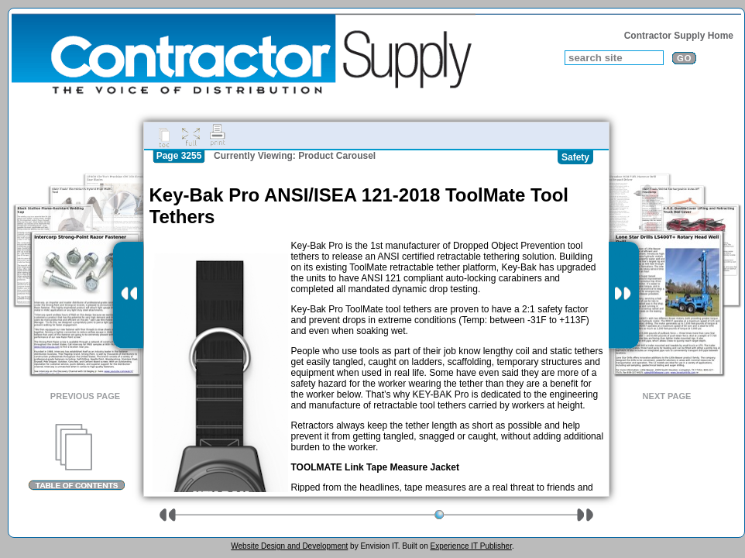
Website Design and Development (289, 546)
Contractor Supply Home (678, 35)
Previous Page (85, 396)
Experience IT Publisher (470, 546)
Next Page (667, 396)
